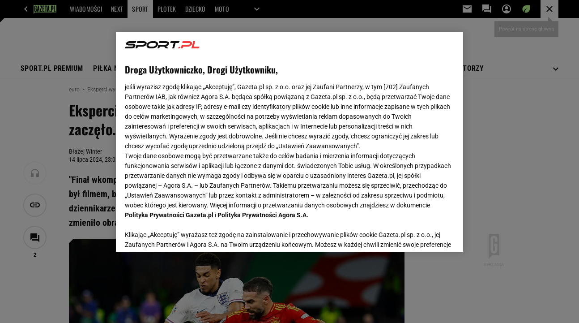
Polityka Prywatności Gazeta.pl (169, 215)
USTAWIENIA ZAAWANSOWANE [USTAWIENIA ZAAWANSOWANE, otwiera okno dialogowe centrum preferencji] (183, 233)
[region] (289, 142)
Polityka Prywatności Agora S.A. (262, 215)
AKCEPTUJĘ (424, 234)
